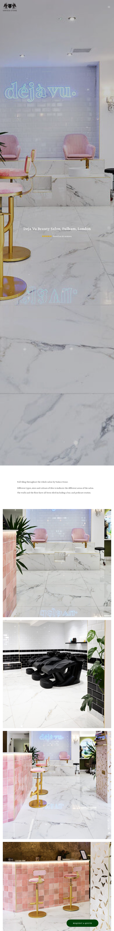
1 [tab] (108, 229)
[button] (109, 7)
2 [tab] (108, 233)
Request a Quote (82, 923)
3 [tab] (108, 237)
